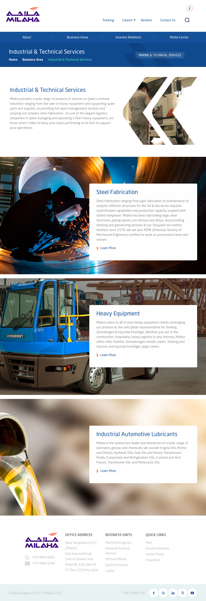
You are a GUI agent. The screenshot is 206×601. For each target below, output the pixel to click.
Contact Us (167, 20)
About (27, 37)
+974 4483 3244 (40, 562)
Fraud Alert (153, 559)
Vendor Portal (154, 553)
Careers (127, 20)
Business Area (32, 59)
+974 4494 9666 (39, 556)
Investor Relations (128, 37)
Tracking (108, 20)
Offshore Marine (115, 558)
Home (13, 59)
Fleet (149, 541)
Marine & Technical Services (160, 55)
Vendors (146, 20)
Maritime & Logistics (118, 541)
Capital (109, 570)
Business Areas (77, 37)
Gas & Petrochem (116, 564)
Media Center (179, 37)
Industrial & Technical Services (70, 59)
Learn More (108, 251)
